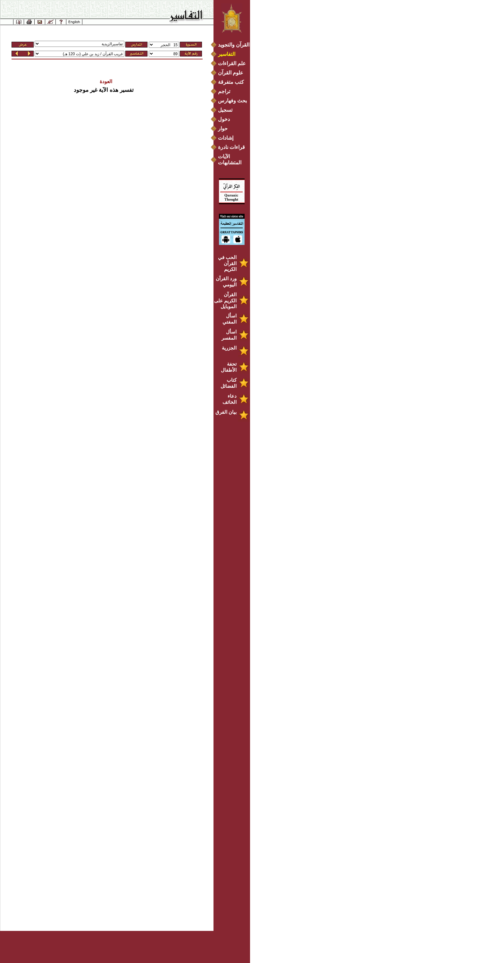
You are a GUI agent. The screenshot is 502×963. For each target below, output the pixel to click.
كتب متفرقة (231, 82)
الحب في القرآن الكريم (227, 263)
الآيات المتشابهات (229, 159)
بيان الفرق (226, 412)
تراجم (224, 91)
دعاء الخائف (229, 399)
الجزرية (229, 348)
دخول (224, 119)
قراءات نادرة (231, 147)
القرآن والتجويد (233, 45)
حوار (223, 128)
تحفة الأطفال (229, 367)
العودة (106, 81)
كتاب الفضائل (229, 383)
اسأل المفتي (229, 319)
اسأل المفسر (229, 335)
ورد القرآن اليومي (226, 281)
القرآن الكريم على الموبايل (225, 300)
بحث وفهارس (234, 100)
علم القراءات (232, 63)
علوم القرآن (230, 72)
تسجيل (225, 110)
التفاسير (226, 54)
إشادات (225, 138)
